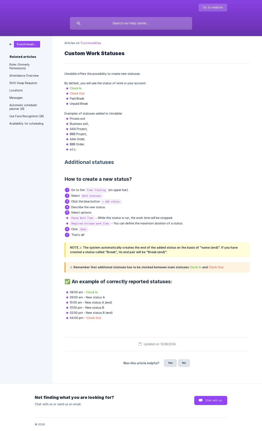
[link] (24, 44)
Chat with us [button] (213, 400)
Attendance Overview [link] (24, 75)
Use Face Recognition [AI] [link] (26, 116)
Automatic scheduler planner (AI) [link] (23, 106)
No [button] (184, 362)
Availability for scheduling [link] (26, 123)
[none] (213, 7)
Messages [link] (16, 97)
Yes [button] (170, 362)
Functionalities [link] (91, 43)
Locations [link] (16, 90)
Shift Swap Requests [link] (23, 83)
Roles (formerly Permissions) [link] (19, 66)
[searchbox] (131, 23)
